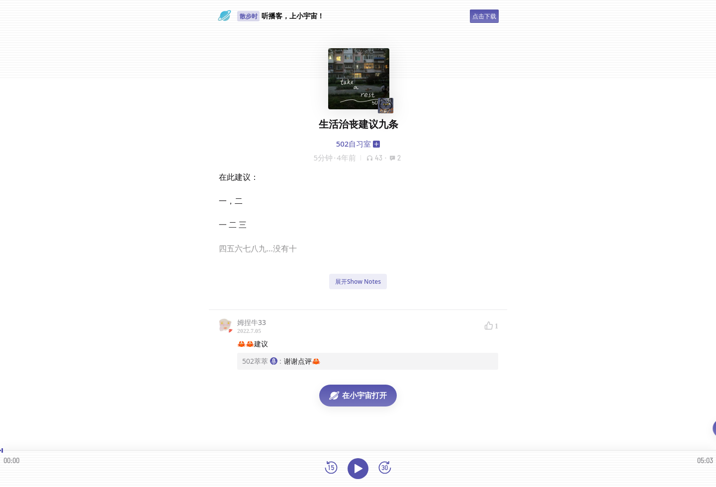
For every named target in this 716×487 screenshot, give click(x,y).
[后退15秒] (331, 468)
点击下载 (484, 16)
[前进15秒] (384, 468)
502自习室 (353, 144)
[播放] (358, 468)
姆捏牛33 (251, 322)
